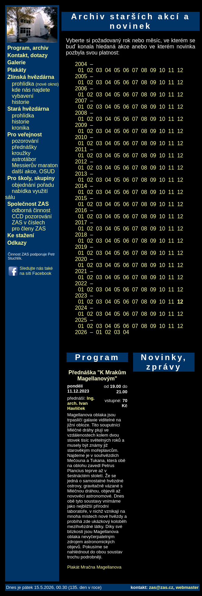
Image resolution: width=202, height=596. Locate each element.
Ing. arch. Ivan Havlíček (81, 403)
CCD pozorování (32, 216)
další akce (24, 171)
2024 (81, 308)
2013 (81, 174)
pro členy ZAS (29, 228)
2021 (81, 271)
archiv (40, 48)
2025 (81, 320)
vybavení (22, 96)
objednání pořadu (33, 185)
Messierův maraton (35, 165)
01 (81, 70)
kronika (20, 128)
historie (20, 102)
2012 (81, 161)
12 (180, 70)
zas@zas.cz (161, 587)
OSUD (47, 171)
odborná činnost (31, 210)
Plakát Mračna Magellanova (94, 567)
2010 (81, 137)
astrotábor (24, 159)
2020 (81, 259)
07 (135, 70)
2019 (81, 247)
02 (90, 70)
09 (153, 70)
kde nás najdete (31, 90)
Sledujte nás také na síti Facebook (36, 271)
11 (171, 70)
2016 (81, 210)
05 (117, 70)
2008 (81, 113)
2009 (81, 125)
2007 (81, 101)
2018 (81, 235)
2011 (81, 149)
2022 (81, 283)
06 (126, 70)
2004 (81, 64)
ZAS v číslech (28, 222)
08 (144, 70)
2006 (81, 88)
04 (108, 70)
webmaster (187, 587)
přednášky (24, 147)
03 (99, 70)
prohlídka (35, 84)
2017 (81, 222)
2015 (81, 198)
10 (162, 70)
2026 (81, 332)
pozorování (25, 141)
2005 (81, 76)
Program (18, 48)
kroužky (21, 153)
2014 (81, 186)
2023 (81, 296)
